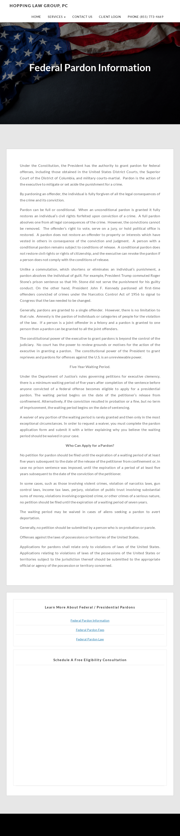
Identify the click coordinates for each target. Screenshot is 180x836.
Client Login (110, 17)
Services (57, 17)
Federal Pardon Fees (90, 630)
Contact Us (82, 17)
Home (36, 17)
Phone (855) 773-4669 (146, 17)
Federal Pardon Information (90, 620)
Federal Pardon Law (90, 639)
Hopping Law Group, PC (39, 5)
